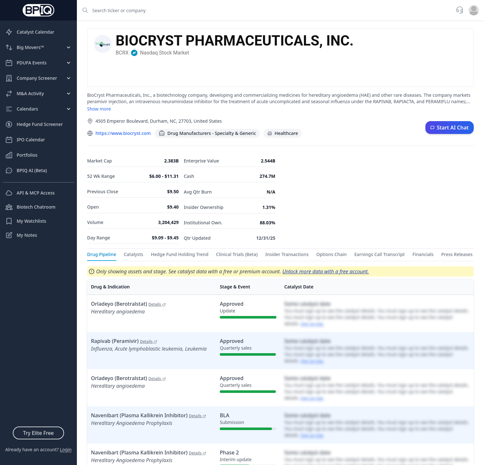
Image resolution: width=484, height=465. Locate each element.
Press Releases (457, 254)
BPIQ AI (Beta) (26, 170)
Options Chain (331, 254)
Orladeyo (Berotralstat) (128, 303)
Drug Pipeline (101, 254)
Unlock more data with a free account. (326, 271)
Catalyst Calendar (29, 32)
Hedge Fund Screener (34, 124)
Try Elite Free (38, 432)
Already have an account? (38, 449)
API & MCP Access (30, 193)
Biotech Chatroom (30, 207)
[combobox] (264, 10)
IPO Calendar (25, 140)
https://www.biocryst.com (123, 133)
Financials (423, 254)
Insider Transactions (286, 254)
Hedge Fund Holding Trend (179, 254)
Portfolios (21, 155)
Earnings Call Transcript (379, 254)
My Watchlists (25, 221)
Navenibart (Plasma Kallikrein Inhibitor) (148, 415)
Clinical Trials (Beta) (237, 254)
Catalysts (133, 254)
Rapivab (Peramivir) (124, 341)
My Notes (21, 235)
